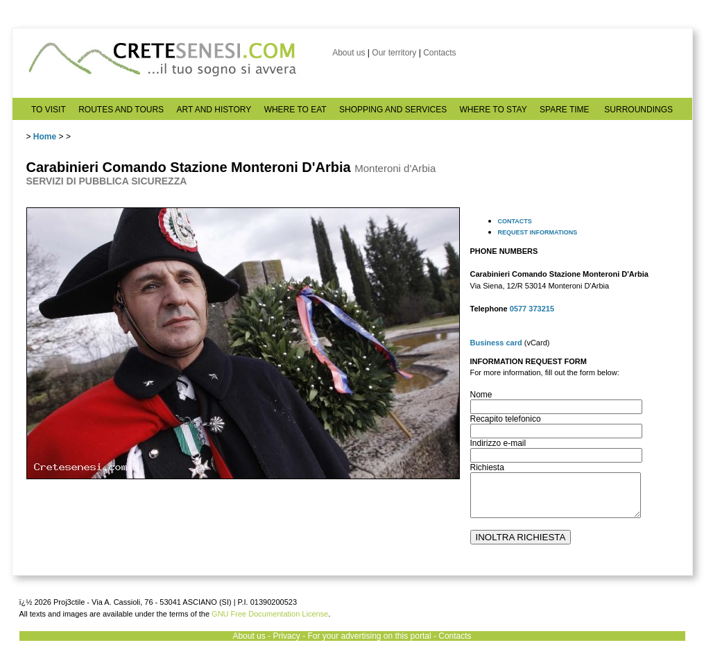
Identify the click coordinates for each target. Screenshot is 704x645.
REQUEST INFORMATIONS (538, 232)
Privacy (286, 636)
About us (348, 53)
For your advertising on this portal (369, 636)
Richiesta (487, 467)
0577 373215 (532, 308)
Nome (481, 394)
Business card (496, 342)
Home (44, 136)
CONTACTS (515, 221)
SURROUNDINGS (638, 109)
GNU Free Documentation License (270, 614)
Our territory (394, 53)
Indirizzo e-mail (498, 443)
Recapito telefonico (505, 419)
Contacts (439, 53)
